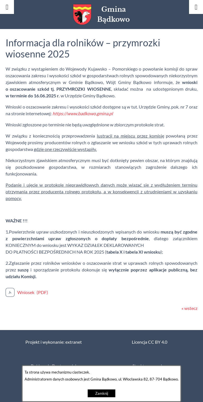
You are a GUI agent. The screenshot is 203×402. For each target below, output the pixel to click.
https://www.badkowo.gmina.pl (82, 113)
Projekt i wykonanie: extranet (53, 342)
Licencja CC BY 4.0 (149, 342)
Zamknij (101, 393)
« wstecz (189, 308)
